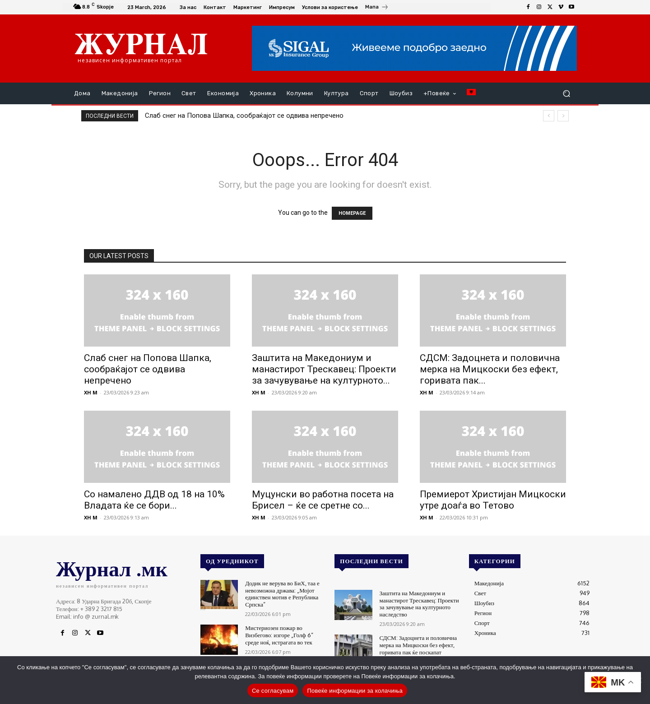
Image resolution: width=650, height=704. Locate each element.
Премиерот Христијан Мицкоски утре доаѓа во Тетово (493, 500)
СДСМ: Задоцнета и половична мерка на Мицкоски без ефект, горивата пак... (490, 369)
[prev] (548, 115)
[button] (566, 93)
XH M (91, 392)
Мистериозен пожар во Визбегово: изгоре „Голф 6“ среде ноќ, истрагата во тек (279, 634)
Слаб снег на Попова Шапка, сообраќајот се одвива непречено (244, 115)
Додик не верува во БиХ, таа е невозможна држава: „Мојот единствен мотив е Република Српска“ (282, 593)
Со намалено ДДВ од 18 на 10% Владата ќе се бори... (154, 500)
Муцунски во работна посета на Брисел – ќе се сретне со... (323, 500)
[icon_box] (377, 8)
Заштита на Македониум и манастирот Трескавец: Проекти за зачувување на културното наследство (419, 603)
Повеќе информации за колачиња (355, 690)
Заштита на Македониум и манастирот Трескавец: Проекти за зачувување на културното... (324, 369)
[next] (563, 115)
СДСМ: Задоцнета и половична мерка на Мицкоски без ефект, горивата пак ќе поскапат (418, 644)
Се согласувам (273, 690)
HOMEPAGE (352, 213)
